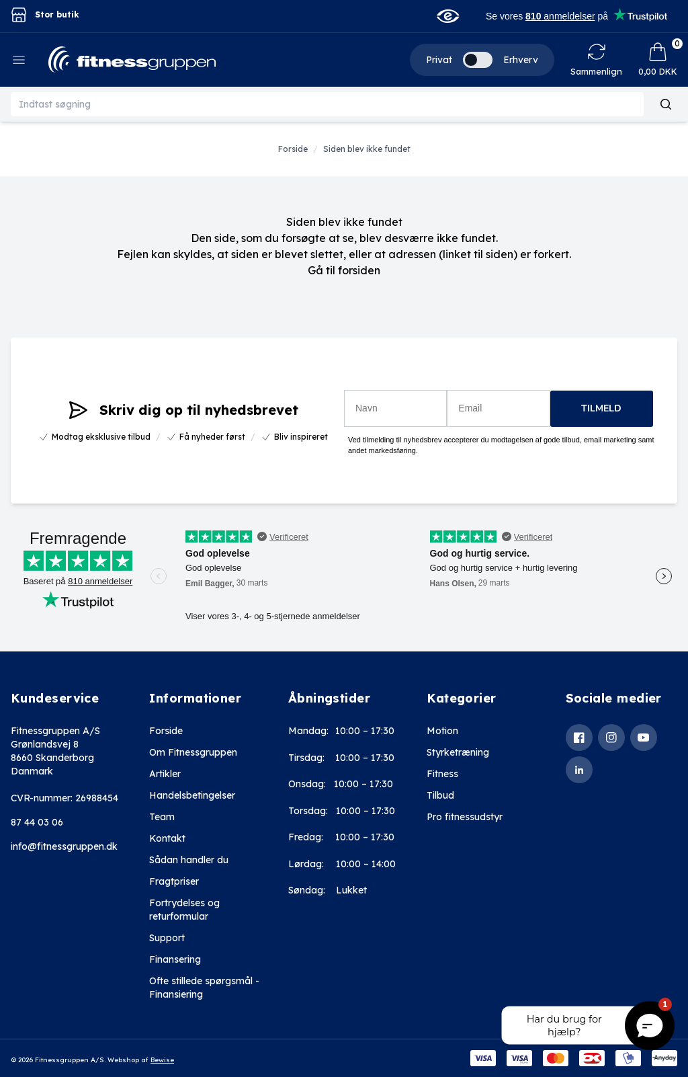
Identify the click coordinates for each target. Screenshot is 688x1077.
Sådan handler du (188, 860)
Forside (166, 731)
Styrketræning (458, 752)
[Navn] (395, 408)
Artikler (165, 774)
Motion (442, 731)
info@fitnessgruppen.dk (64, 846)
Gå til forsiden (344, 270)
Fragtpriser (174, 881)
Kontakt (167, 838)
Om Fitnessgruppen (193, 752)
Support (167, 938)
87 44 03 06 (37, 822)
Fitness (442, 774)
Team (162, 817)
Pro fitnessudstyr (465, 817)
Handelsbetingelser (192, 795)
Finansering (175, 959)
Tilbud (440, 795)
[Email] (498, 408)
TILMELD (601, 408)
